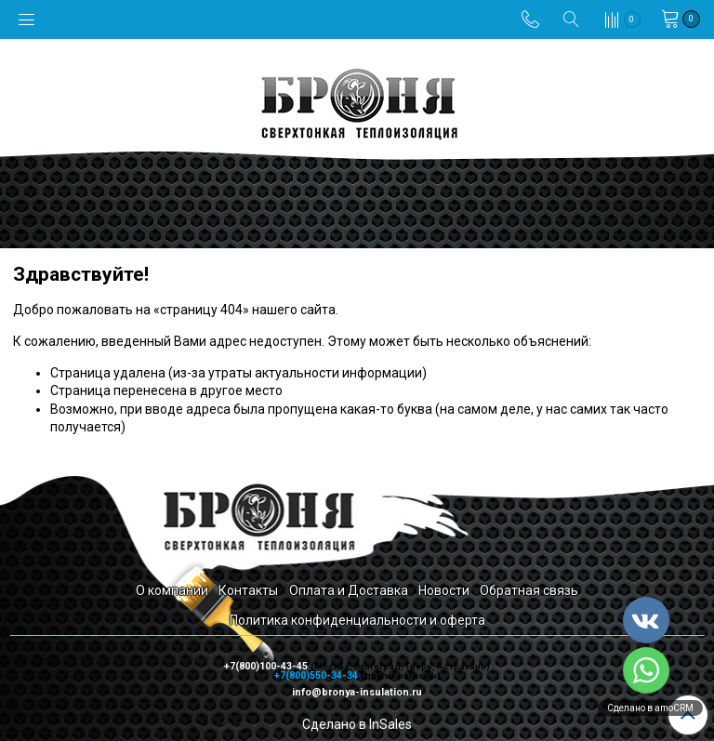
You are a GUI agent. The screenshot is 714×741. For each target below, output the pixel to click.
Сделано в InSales (357, 724)
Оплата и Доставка (348, 590)
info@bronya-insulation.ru (357, 692)
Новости (443, 590)
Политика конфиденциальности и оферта (357, 620)
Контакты (248, 590)
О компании (172, 590)
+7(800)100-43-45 (267, 666)
